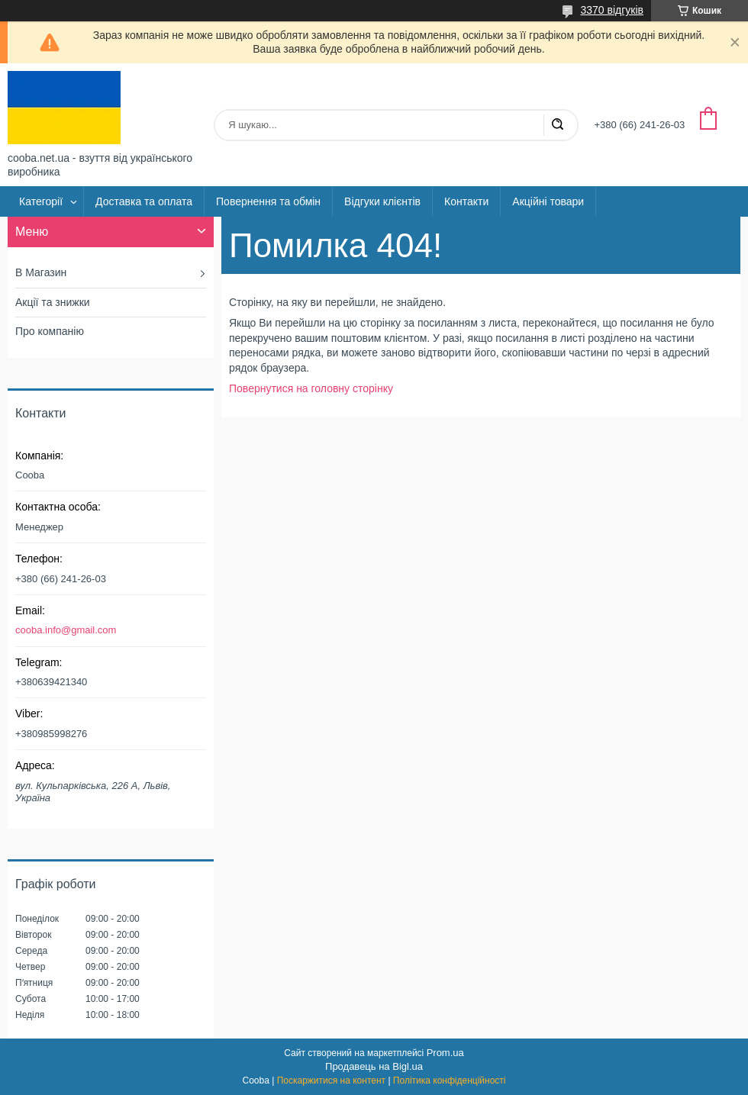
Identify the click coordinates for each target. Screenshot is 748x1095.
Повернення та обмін (268, 201)
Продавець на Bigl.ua (374, 1066)
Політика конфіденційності (449, 1080)
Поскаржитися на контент (331, 1080)
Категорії (41, 201)
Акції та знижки (52, 302)
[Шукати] (557, 125)
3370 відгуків (611, 10)
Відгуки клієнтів (382, 201)
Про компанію (49, 331)
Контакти (466, 201)
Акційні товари (548, 201)
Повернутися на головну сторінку (311, 388)
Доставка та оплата (143, 201)
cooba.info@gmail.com (65, 630)
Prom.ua (445, 1052)
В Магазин (40, 272)
